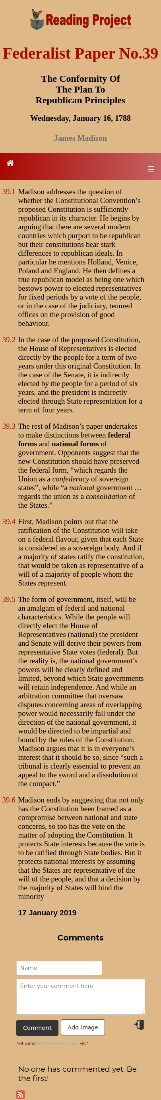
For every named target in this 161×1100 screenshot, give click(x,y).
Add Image (83, 1027)
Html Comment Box (57, 1043)
